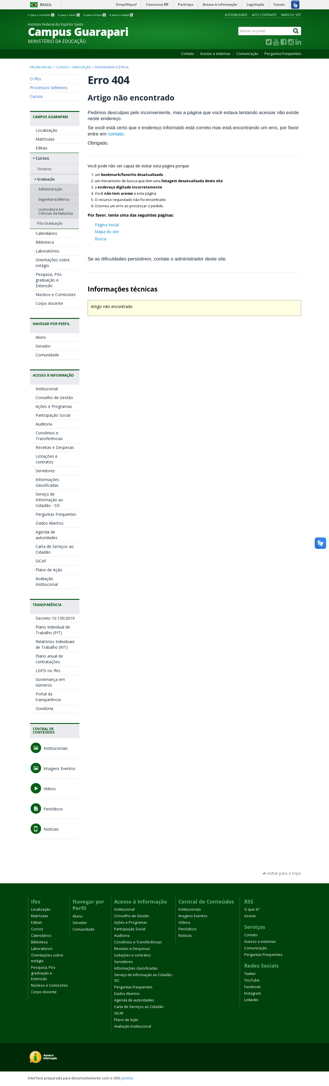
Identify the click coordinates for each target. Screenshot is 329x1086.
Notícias (44, 829)
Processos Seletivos (48, 87)
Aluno (41, 337)
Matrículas (45, 139)
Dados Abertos (49, 523)
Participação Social (53, 415)
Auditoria (44, 424)
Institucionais (49, 748)
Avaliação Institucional (47, 581)
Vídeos (43, 788)
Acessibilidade (236, 15)
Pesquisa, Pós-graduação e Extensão (49, 280)
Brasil (46, 4)
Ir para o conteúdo (41, 15)
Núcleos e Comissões (56, 294)
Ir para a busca (94, 15)
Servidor (43, 346)
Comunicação (247, 53)
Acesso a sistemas (215, 53)
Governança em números (50, 682)
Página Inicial (107, 224)
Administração (50, 189)
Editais (42, 148)
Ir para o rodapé (121, 15)
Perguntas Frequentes (282, 53)
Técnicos (44, 169)
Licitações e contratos (46, 459)
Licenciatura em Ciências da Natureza (55, 211)
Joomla (127, 1078)
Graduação (81, 67)
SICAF (41, 561)
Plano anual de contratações (49, 658)
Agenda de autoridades (46, 534)
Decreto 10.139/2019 (55, 618)
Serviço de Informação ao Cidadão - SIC (49, 499)
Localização (46, 130)
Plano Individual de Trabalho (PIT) (53, 629)
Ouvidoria (44, 708)
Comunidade (47, 355)
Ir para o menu (69, 15)
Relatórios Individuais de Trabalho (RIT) (55, 644)
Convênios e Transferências (49, 435)
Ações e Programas (54, 406)
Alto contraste (264, 15)
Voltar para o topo (281, 873)
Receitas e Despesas (55, 447)
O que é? (252, 909)
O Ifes (35, 78)
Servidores (45, 470)
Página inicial (41, 67)
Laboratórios (47, 251)
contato (116, 134)
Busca (100, 238)
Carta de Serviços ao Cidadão (139, 1006)
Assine (250, 915)
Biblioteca (45, 242)
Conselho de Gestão (54, 397)
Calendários (46, 233)
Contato (187, 53)
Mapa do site (291, 15)
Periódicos (46, 809)
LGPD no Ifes (48, 670)
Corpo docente (49, 303)
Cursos (62, 67)
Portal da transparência (48, 696)
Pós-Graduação (50, 223)
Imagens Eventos (52, 768)
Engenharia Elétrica (53, 199)
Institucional (47, 388)
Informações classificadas (47, 482)
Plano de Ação (49, 569)
